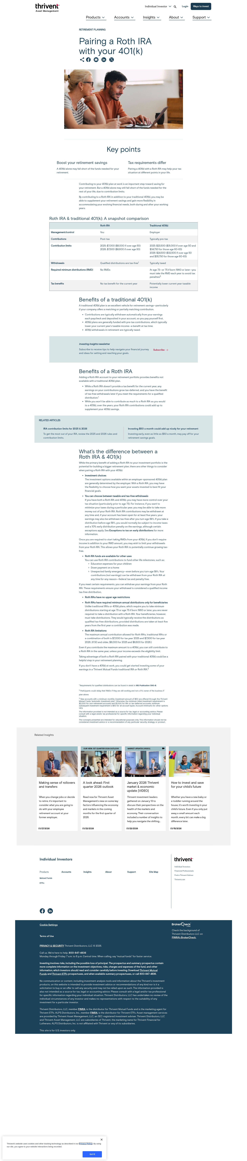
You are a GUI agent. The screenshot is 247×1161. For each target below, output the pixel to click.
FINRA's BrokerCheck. (184, 937)
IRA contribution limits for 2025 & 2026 (65, 428)
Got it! (92, 1154)
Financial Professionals (184, 871)
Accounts (66, 872)
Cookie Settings (49, 924)
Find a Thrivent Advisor (184, 875)
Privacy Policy (85, 1144)
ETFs (42, 883)
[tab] (96, 17)
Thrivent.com (180, 879)
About (108, 872)
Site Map (153, 872)
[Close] (101, 1139)
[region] (54, 1148)
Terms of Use (47, 936)
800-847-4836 (77, 952)
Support (131, 872)
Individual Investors (182, 867)
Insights (87, 872)
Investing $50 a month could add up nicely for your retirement (163, 428)
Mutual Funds (46, 878)
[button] (170, 6)
